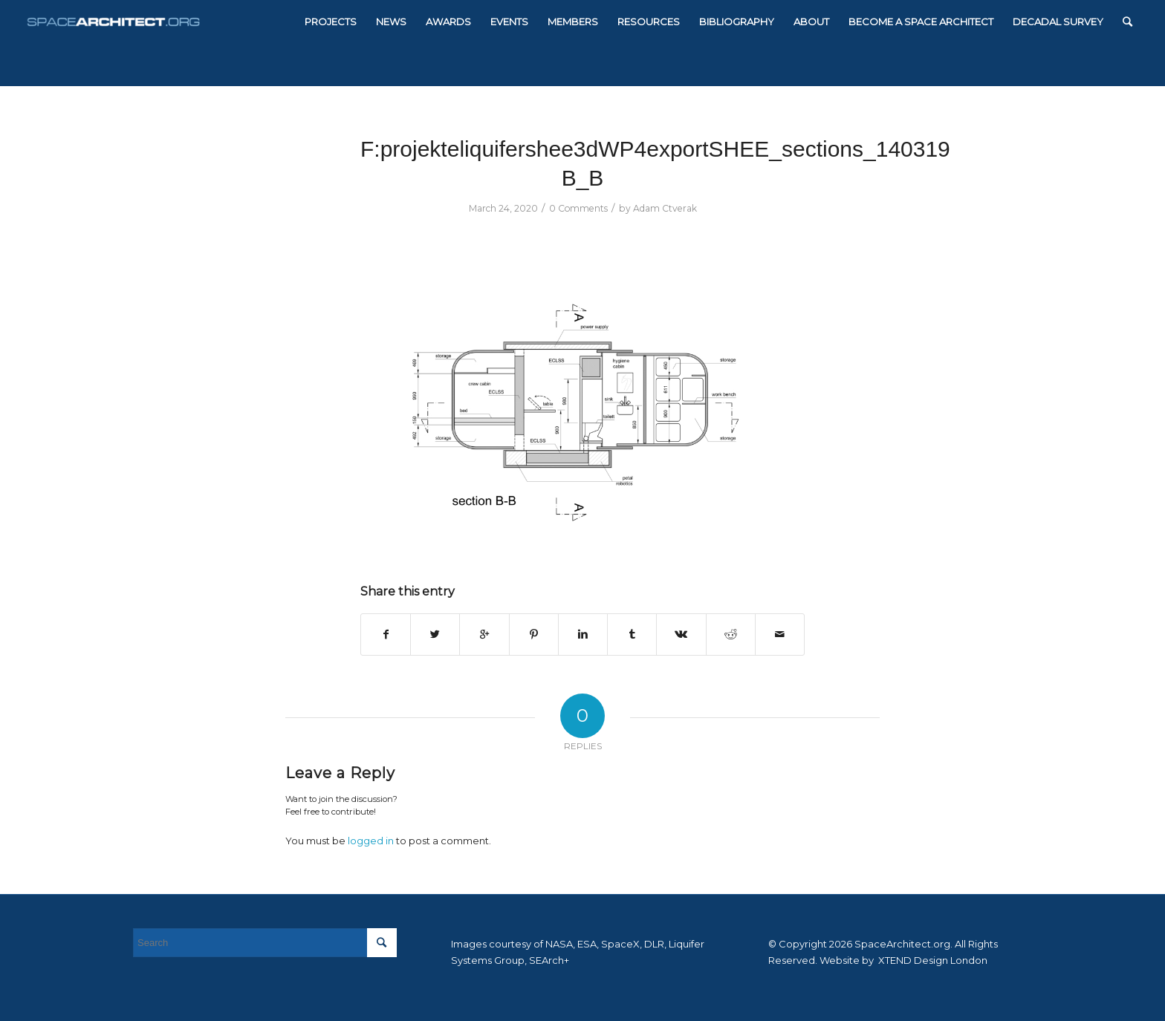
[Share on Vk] (681, 634)
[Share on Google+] (484, 634)
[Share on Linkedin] (583, 634)
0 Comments (578, 208)
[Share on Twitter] (435, 634)
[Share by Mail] (780, 634)
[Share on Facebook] (385, 634)
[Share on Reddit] (731, 634)
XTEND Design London (931, 960)
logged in (371, 841)
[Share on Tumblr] (632, 634)
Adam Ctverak (665, 208)
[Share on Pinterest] (534, 634)
